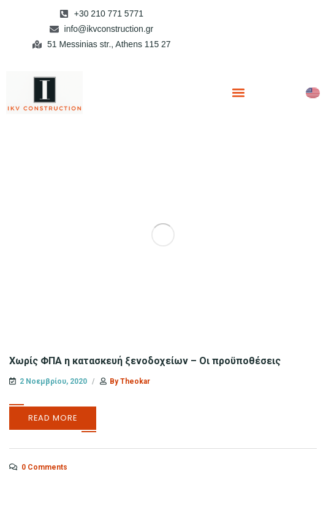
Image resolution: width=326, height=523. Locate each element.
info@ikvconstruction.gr (109, 29)
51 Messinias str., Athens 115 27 (109, 44)
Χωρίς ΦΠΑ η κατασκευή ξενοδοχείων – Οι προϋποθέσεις (145, 361)
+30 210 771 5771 (108, 13)
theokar (135, 381)
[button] (239, 92)
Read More (52, 418)
